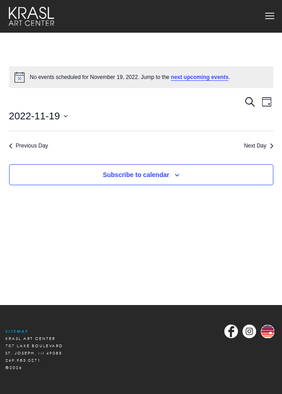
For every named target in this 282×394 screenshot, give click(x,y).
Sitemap (17, 331)
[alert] (141, 77)
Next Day (258, 146)
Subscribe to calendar (136, 174)
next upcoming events (199, 77)
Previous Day (28, 146)
